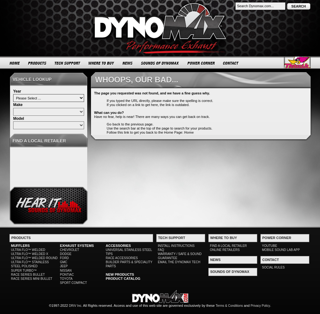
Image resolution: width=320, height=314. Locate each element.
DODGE (66, 254)
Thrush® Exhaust (297, 62)
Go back (113, 124)
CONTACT (231, 63)
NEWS (127, 63)
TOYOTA (66, 278)
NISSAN (66, 270)
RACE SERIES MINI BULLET (31, 278)
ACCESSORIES (118, 245)
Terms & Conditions (229, 305)
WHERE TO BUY (101, 63)
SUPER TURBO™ (24, 270)
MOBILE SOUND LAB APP (281, 250)
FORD (64, 258)
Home (189, 132)
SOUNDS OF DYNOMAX (160, 63)
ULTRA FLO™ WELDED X (29, 254)
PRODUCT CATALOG (123, 278)
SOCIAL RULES (273, 267)
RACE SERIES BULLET (28, 274)
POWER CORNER (201, 63)
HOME (14, 63)
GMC (63, 262)
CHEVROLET (69, 250)
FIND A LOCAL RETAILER (228, 245)
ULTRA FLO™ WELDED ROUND (34, 258)
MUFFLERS (20, 245)
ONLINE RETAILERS (225, 250)
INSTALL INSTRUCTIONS (176, 245)
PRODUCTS (37, 63)
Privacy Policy (260, 305)
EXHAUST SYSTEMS (77, 245)
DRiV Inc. (75, 305)
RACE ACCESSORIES (122, 258)
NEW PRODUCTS (120, 274)
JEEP (64, 266)
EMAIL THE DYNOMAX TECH (179, 262)
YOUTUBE (269, 245)
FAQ (161, 250)
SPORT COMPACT (73, 283)
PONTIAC (67, 274)
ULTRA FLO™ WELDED (28, 250)
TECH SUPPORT (68, 63)
